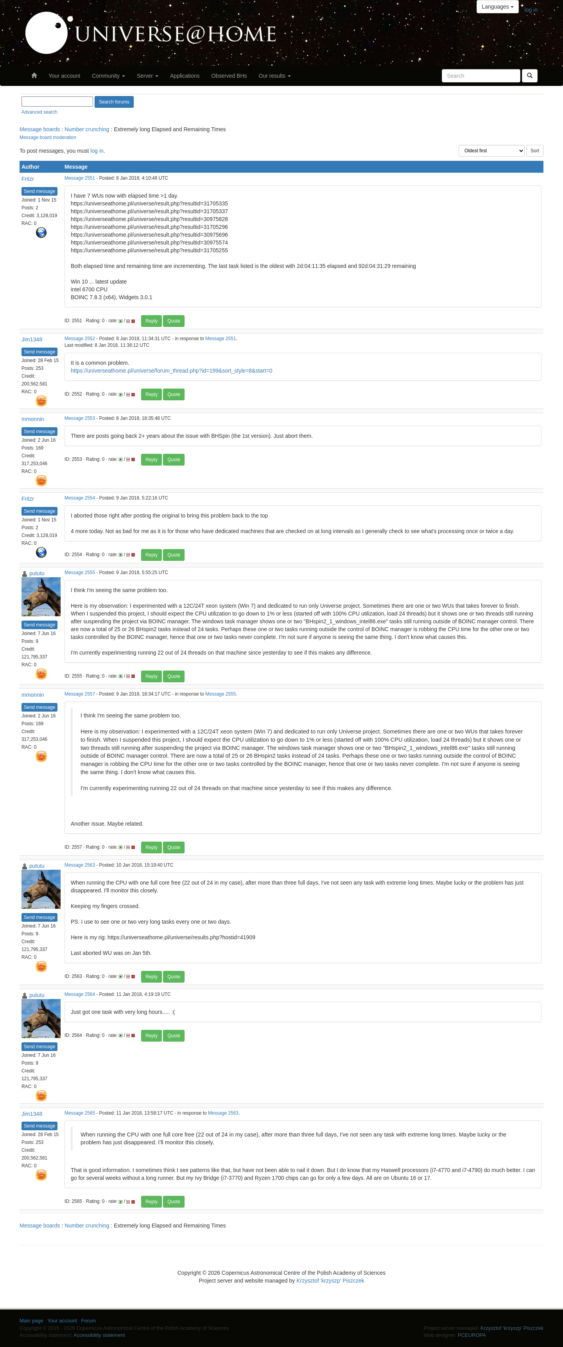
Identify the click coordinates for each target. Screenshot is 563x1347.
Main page (31, 1321)
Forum (88, 1321)
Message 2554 (80, 498)
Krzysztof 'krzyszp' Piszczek (330, 1280)
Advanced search (39, 112)
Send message (39, 191)
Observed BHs (229, 76)
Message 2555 (80, 572)
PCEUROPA (472, 1335)
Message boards (40, 129)
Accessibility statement (99, 1335)
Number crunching (87, 129)
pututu (37, 573)
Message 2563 (80, 865)
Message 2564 (80, 994)
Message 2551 (80, 178)
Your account (64, 76)
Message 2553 (80, 418)
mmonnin (33, 419)
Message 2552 (80, 338)
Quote (173, 321)
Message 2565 (80, 1113)
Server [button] (147, 76)
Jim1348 (32, 339)
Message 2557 (80, 694)
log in (531, 10)
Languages (497, 7)
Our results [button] (275, 76)
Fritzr (28, 179)
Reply (151, 321)
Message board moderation (48, 137)
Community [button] (108, 76)
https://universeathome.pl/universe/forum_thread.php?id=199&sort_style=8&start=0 (172, 371)
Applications (185, 76)
